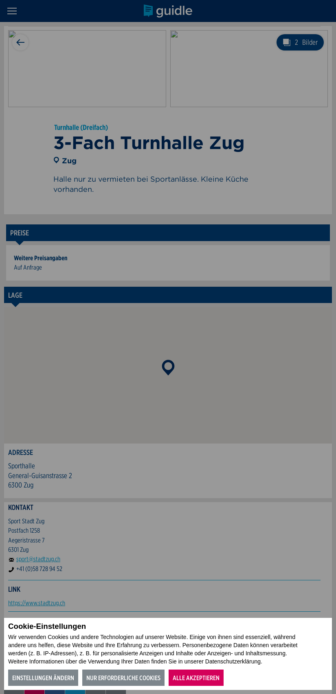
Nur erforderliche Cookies (123, 678)
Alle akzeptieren (196, 678)
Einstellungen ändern (43, 678)
